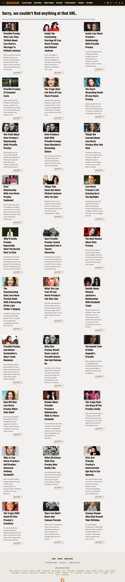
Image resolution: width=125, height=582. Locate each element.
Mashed (113, 566)
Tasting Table (78, 568)
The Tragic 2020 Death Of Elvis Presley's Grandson (20, 520)
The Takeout (104, 568)
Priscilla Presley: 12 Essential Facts (19, 102)
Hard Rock (38, 2)
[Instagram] (110, 3)
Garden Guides (56, 566)
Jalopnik (100, 566)
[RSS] (122, 3)
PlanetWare (42, 568)
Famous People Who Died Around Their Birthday (99, 520)
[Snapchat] (119, 3)
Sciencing (50, 568)
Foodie (38, 566)
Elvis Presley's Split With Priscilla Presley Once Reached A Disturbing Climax (62, 153)
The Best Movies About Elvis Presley (101, 254)
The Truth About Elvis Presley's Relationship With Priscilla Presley (20, 153)
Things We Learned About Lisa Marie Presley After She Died (102, 151)
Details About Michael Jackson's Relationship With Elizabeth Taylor (103, 309)
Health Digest (71, 566)
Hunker (88, 566)
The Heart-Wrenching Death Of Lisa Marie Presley (102, 102)
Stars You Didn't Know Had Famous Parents (59, 520)
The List (96, 568)
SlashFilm (58, 568)
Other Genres (49, 2)
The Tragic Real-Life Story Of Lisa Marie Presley (62, 102)
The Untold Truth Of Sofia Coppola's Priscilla (99, 361)
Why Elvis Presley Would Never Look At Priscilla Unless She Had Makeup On (62, 363)
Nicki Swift (24, 568)
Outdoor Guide (33, 568)
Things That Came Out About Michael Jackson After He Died (61, 204)
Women (57, 570)
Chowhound (17, 566)
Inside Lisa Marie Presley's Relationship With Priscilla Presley (100, 51)
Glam (63, 566)
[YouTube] (108, 3)
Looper (107, 566)
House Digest (80, 566)
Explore (32, 566)
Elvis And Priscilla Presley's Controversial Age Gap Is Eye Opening (101, 469)
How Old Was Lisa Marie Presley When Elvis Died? (21, 414)
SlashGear (65, 568)
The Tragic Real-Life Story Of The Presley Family (103, 414)
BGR (10, 566)
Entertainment (70, 2)
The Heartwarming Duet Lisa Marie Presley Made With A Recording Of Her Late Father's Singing (20, 311)
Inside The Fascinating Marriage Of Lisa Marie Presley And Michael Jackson (62, 51)
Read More (34, 70)
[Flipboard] (116, 3)
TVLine (112, 568)
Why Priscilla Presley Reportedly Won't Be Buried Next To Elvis (21, 254)
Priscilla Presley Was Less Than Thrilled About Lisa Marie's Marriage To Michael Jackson (21, 51)
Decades (59, 2)
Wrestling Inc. (66, 570)
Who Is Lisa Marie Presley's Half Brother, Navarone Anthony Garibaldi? (21, 469)
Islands (94, 566)
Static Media (53, 558)
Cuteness (25, 566)
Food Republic (46, 566)
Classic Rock (27, 2)
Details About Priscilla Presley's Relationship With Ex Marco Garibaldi (62, 416)
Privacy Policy (68, 554)
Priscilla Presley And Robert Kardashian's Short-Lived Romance (19, 363)
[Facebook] (105, 3)
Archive (60, 554)
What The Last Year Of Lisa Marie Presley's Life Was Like (62, 307)
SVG (71, 568)
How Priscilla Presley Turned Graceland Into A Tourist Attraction (60, 256)
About (54, 554)
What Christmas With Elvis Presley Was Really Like (59, 467)
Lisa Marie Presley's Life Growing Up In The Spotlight (100, 204)
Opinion (81, 2)
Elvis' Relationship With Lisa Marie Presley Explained (19, 204)
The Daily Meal (88, 568)
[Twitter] (113, 3)
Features (89, 2)
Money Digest (15, 568)
